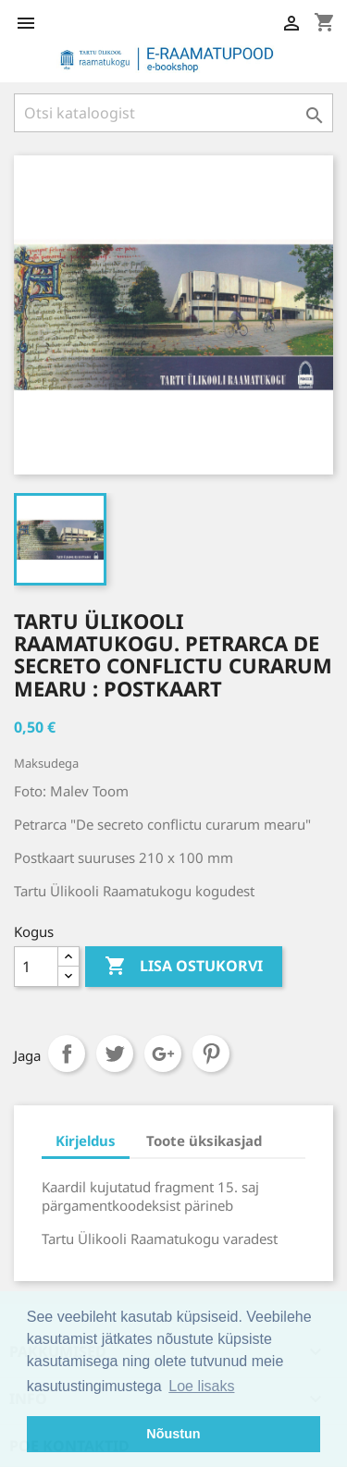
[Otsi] (173, 112)
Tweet (114, 1053)
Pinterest (210, 1053)
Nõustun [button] (173, 1433)
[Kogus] (36, 966)
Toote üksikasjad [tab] (204, 1140)
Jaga (66, 1053)
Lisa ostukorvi (184, 967)
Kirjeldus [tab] (86, 1140)
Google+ (162, 1053)
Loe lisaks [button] (201, 1386)
